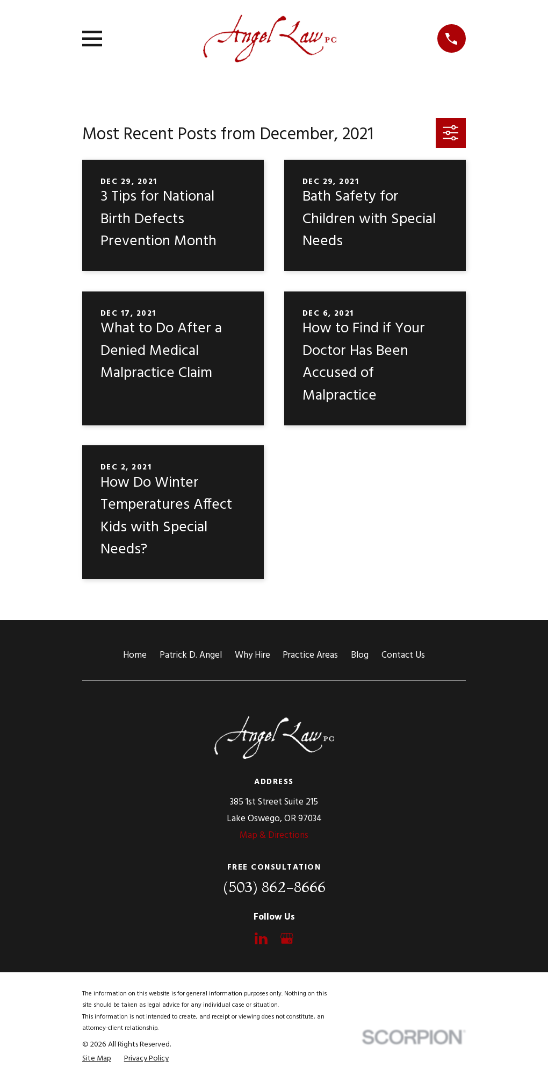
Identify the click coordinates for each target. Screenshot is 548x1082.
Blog (360, 655)
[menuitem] (96, 1059)
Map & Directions (274, 835)
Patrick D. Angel (191, 655)
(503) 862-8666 (274, 887)
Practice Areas (310, 655)
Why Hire (252, 655)
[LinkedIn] (261, 938)
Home (135, 655)
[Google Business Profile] (286, 938)
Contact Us (403, 655)
